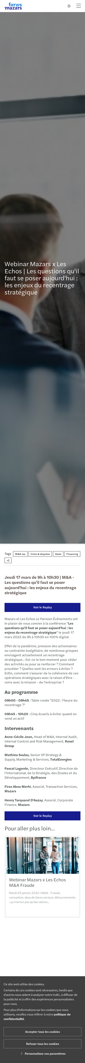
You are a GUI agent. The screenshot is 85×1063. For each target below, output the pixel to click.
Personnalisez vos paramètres (42, 1053)
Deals (58, 554)
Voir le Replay (42, 607)
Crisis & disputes (40, 554)
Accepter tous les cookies (42, 1031)
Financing (72, 554)
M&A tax (20, 554)
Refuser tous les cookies (42, 1043)
